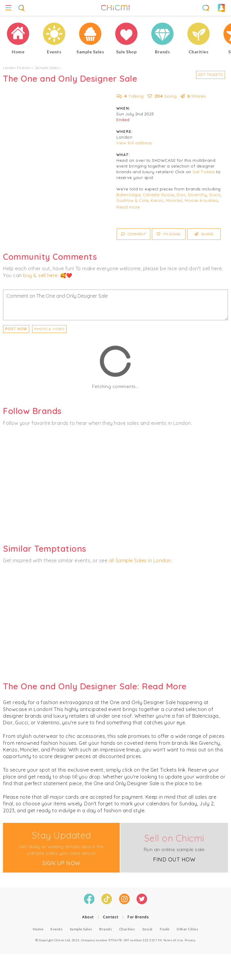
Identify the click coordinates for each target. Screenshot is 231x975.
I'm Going (169, 234)
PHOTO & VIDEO (49, 329)
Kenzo (157, 200)
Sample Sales (47, 67)
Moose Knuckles (201, 200)
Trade (164, 929)
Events (57, 929)
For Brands (138, 917)
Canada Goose (158, 194)
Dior (181, 194)
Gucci (214, 194)
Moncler (174, 200)
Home (38, 929)
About (88, 917)
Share (204, 234)
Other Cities (187, 929)
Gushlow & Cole (132, 200)
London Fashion (17, 67)
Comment (133, 234)
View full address (134, 142)
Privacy (190, 940)
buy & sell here (40, 275)
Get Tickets (210, 74)
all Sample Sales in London (140, 560)
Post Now (16, 329)
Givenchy (197, 194)
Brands (105, 929)
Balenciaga (128, 194)
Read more (128, 207)
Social (147, 929)
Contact (111, 917)
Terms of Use (173, 940)
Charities (127, 929)
